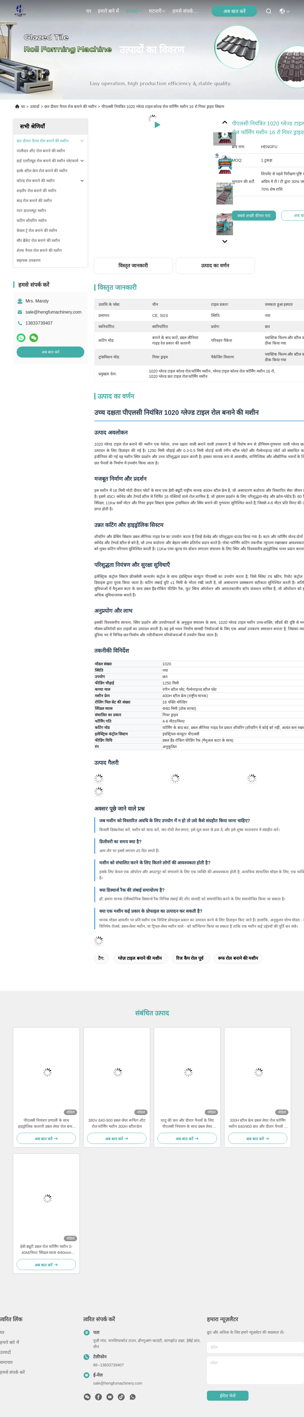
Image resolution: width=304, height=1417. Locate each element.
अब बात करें (234, 11)
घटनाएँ (157, 11)
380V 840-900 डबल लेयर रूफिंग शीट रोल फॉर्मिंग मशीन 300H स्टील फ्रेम (116, 1123)
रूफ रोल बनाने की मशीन (238, 958)
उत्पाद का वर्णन (215, 265)
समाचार (6, 1362)
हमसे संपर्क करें (186, 11)
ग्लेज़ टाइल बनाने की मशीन (140, 958)
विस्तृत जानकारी (133, 265)
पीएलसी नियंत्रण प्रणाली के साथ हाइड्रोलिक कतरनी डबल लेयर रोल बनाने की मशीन (46, 1123)
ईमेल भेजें (227, 1395)
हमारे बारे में (108, 11)
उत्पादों (134, 11)
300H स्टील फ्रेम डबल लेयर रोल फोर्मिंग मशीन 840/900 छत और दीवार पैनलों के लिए (258, 1123)
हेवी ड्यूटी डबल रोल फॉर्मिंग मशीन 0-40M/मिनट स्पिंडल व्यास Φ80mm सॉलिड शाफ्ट (46, 1250)
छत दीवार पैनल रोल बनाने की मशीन (70, 106)
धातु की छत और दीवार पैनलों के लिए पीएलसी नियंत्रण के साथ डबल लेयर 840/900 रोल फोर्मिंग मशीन (187, 1123)
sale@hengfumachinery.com (54, 312)
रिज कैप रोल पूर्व (189, 958)
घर (88, 11)
